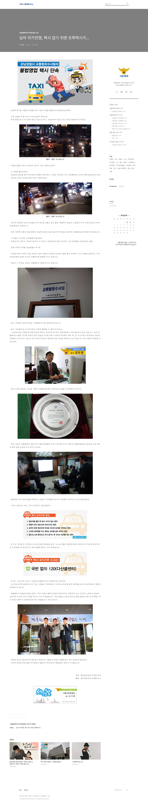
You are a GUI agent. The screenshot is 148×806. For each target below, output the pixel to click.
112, (117, 162)
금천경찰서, (131, 159)
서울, (110, 171)
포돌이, (120, 159)
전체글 (113, 105)
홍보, (132, 168)
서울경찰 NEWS (116, 108)
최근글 (111, 179)
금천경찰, (112, 165)
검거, (116, 159)
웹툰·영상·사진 (115, 132)
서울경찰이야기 (116, 115)
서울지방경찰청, (122, 168)
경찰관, (111, 159)
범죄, (134, 165)
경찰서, (125, 162)
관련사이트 (118, 790)
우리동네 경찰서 (116, 142)
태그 (20, 790)
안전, (114, 168)
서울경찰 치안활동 (119, 121)
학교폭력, (112, 162)
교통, (110, 168)
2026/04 (124, 215)
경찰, (128, 168)
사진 (115, 138)
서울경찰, (129, 165)
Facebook (113, 186)
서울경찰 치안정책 (119, 118)
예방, (120, 162)
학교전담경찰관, (120, 165)
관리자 (26, 790)
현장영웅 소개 (118, 126)
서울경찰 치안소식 (119, 123)
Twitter (121, 186)
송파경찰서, (131, 162)
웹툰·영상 (116, 135)
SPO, (125, 159)
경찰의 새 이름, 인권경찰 (121, 129)
